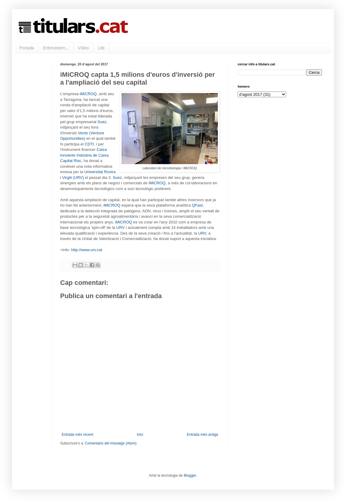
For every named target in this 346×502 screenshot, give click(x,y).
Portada (26, 47)
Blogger (190, 475)
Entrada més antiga (202, 434)
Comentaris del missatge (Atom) (110, 443)
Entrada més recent (77, 434)
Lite (101, 47)
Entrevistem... (56, 47)
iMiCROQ (88, 94)
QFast (197, 205)
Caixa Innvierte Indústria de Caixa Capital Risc (84, 155)
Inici (140, 434)
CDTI (89, 144)
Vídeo (83, 47)
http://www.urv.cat (86, 250)
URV (120, 227)
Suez (102, 122)
